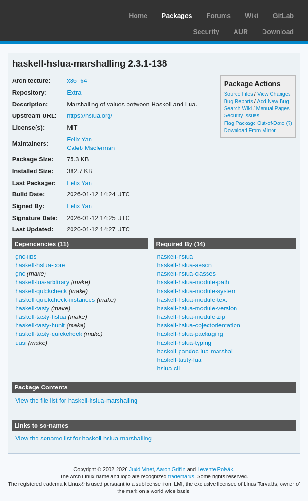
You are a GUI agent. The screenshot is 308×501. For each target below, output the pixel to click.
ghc (20, 273)
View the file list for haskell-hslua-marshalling (76, 400)
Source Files (238, 94)
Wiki (252, 15)
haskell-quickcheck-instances (55, 299)
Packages (177, 15)
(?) (289, 123)
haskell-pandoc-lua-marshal (195, 351)
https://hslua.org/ (89, 115)
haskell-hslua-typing (184, 342)
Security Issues (241, 115)
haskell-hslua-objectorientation (198, 325)
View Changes (274, 94)
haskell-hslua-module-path (193, 282)
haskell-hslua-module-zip (191, 316)
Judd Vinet (141, 469)
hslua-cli (168, 368)
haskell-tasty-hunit (40, 325)
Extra (74, 92)
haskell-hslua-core (40, 265)
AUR (241, 31)
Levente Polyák (215, 469)
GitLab (283, 15)
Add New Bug (273, 101)
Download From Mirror (250, 130)
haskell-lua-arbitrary (42, 282)
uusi (21, 342)
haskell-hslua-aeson (184, 265)
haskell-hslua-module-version (197, 308)
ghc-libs (25, 256)
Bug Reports (238, 101)
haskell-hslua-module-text (192, 299)
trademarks (181, 476)
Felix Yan (79, 139)
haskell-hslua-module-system (196, 291)
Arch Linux (52, 14)
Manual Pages (272, 108)
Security (206, 31)
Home (138, 15)
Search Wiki (238, 108)
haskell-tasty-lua (179, 359)
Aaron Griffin (171, 469)
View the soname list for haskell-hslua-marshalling (83, 438)
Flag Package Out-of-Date (254, 123)
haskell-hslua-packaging (190, 333)
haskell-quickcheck (41, 291)
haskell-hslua (175, 256)
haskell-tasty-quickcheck (48, 333)
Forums (219, 15)
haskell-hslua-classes (186, 273)
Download (278, 31)
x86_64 (77, 80)
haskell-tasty (32, 308)
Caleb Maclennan (91, 147)
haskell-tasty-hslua (40, 316)
